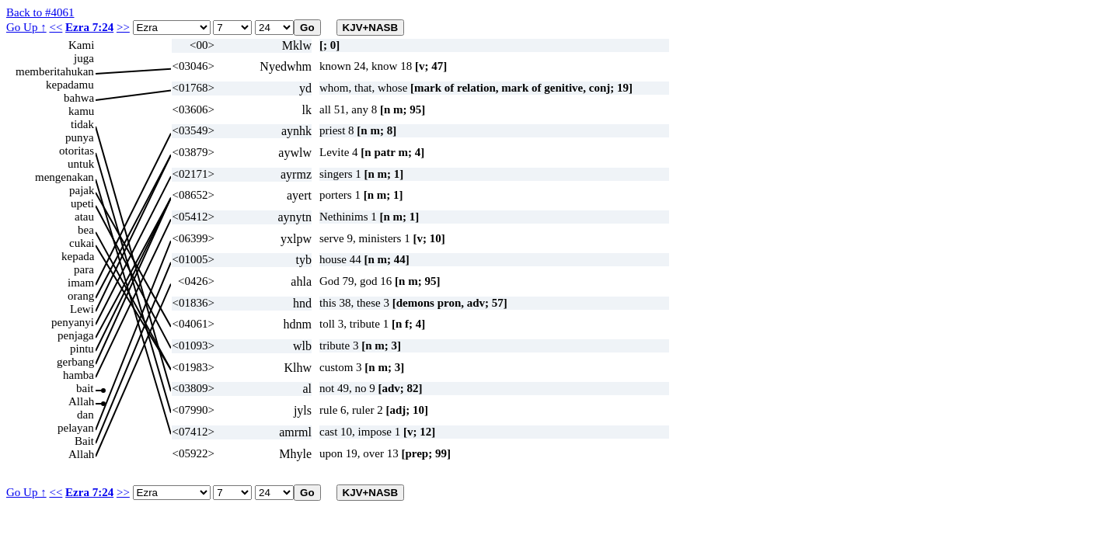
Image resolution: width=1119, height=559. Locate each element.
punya (79, 137)
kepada (77, 256)
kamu (81, 111)
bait (85, 388)
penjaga (76, 335)
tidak (82, 124)
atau (84, 216)
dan (85, 414)
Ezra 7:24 (89, 27)
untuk (81, 164)
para (84, 269)
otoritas (76, 150)
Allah (81, 401)
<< (55, 27)
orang (81, 296)
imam (81, 282)
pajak (81, 190)
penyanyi (72, 322)
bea (86, 230)
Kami (81, 45)
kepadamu (70, 84)
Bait (84, 441)
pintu (82, 348)
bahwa (79, 98)
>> (123, 27)
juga (84, 58)
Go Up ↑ (26, 27)
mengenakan (64, 177)
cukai (81, 243)
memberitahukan (55, 71)
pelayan (76, 428)
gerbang (75, 362)
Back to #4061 (40, 12)
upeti (82, 203)
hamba (78, 375)
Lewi (82, 309)
